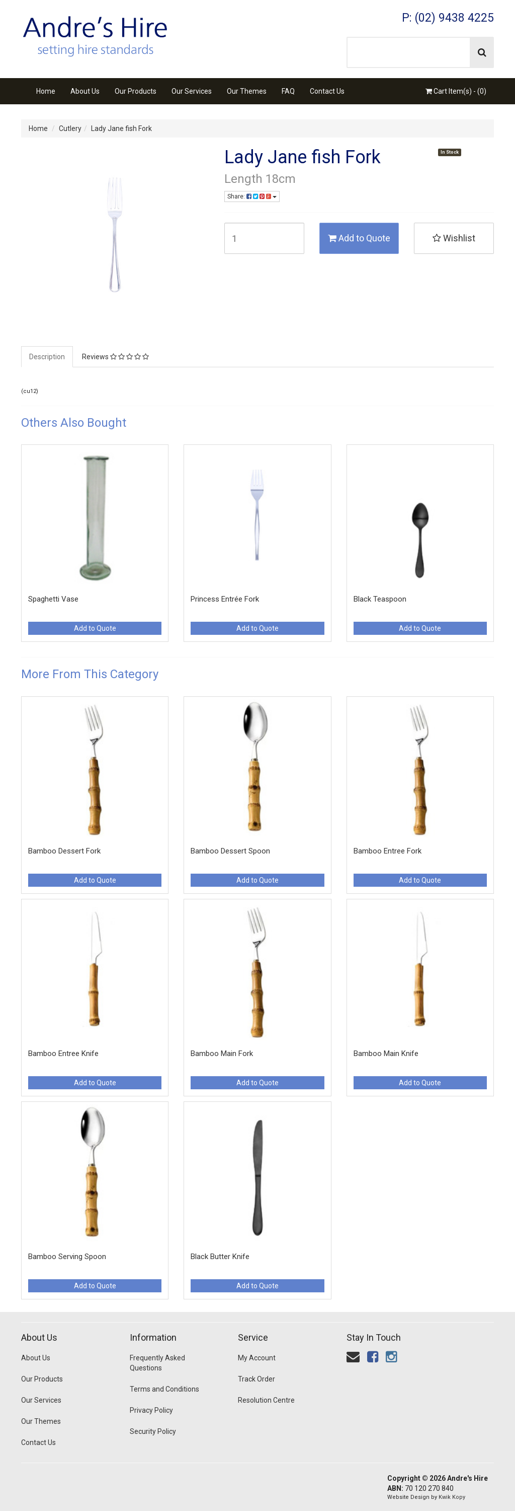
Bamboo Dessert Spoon (230, 851)
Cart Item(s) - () (455, 91)
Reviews (115, 357)
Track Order (256, 1379)
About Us (85, 91)
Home (45, 91)
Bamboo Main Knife (386, 1053)
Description (47, 357)
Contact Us (327, 91)
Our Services (191, 91)
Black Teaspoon (380, 599)
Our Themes (247, 91)
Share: (252, 196)
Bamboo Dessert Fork (64, 851)
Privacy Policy (151, 1410)
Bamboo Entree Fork (387, 851)
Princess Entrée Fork (225, 599)
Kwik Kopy (452, 1497)
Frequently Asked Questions (157, 1363)
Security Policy (153, 1431)
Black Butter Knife (220, 1256)
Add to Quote (359, 238)
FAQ (288, 91)
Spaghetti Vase (53, 599)
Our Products (135, 91)
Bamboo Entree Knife (63, 1053)
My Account (257, 1358)
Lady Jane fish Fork (121, 128)
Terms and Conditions (164, 1389)
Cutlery (70, 128)
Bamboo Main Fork (222, 1053)
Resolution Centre (266, 1400)
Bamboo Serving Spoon (67, 1256)
